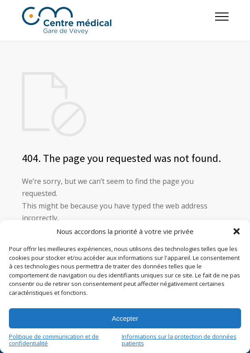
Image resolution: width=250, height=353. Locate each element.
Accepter (125, 318)
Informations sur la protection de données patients (179, 339)
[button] (236, 231)
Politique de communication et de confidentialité (54, 339)
